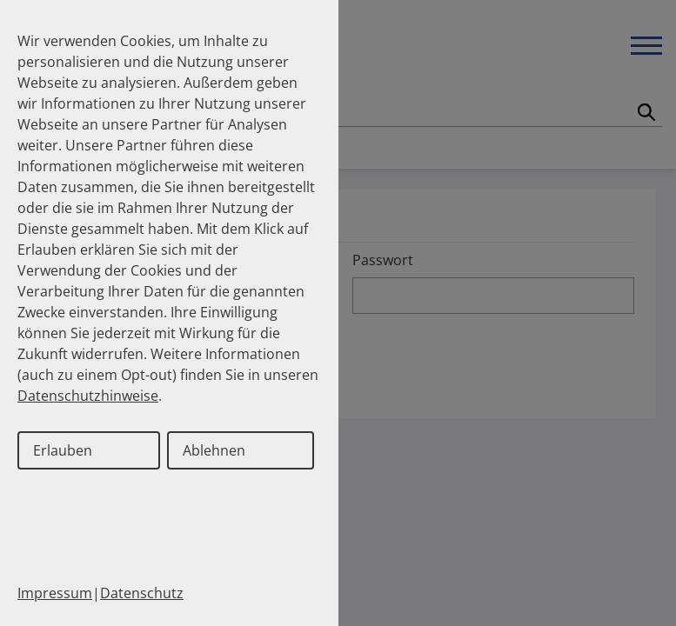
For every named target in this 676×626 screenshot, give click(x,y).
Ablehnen (214, 450)
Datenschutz (142, 593)
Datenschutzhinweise (87, 395)
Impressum (54, 593)
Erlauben (62, 450)
